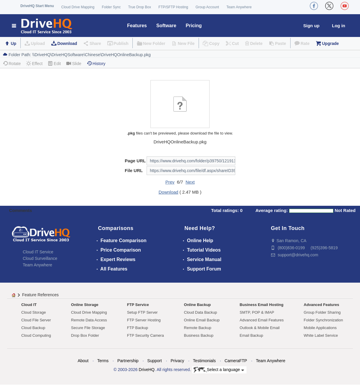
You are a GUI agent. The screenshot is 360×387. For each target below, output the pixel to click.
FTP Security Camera (145, 335)
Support (154, 360)
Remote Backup (197, 328)
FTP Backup (137, 328)
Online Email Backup (202, 320)
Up (13, 43)
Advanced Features (321, 304)
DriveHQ (147, 369)
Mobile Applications (320, 328)
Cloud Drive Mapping (77, 7)
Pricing (194, 25)
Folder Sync (111, 7)
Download (67, 43)
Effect (34, 63)
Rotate (12, 63)
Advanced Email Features (262, 320)
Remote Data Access (89, 320)
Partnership (128, 360)
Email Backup (251, 335)
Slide (73, 63)
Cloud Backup (33, 328)
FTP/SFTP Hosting (173, 7)
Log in (338, 25)
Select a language (219, 370)
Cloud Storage (33, 312)
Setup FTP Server (142, 312)
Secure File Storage (88, 328)
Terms (102, 360)
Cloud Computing (36, 335)
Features (137, 25)
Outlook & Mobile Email (260, 328)
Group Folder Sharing (322, 312)
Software (166, 25)
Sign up (311, 25)
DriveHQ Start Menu (37, 6)
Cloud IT (29, 304)
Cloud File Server (36, 320)
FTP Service (138, 304)
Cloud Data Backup (200, 312)
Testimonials (204, 360)
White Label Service (321, 335)
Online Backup (197, 304)
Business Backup (198, 335)
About (83, 360)
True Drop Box (139, 7)
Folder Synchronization (323, 320)
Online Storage (84, 304)
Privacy (177, 360)
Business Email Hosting (261, 304)
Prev (169, 181)
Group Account (207, 7)
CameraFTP (236, 360)
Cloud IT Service (38, 252)
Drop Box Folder (85, 335)
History (96, 63)
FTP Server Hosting (144, 320)
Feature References (40, 294)
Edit (54, 63)
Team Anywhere (239, 7)
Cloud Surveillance (40, 258)
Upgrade (330, 43)
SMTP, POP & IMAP (257, 312)
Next (190, 181)
